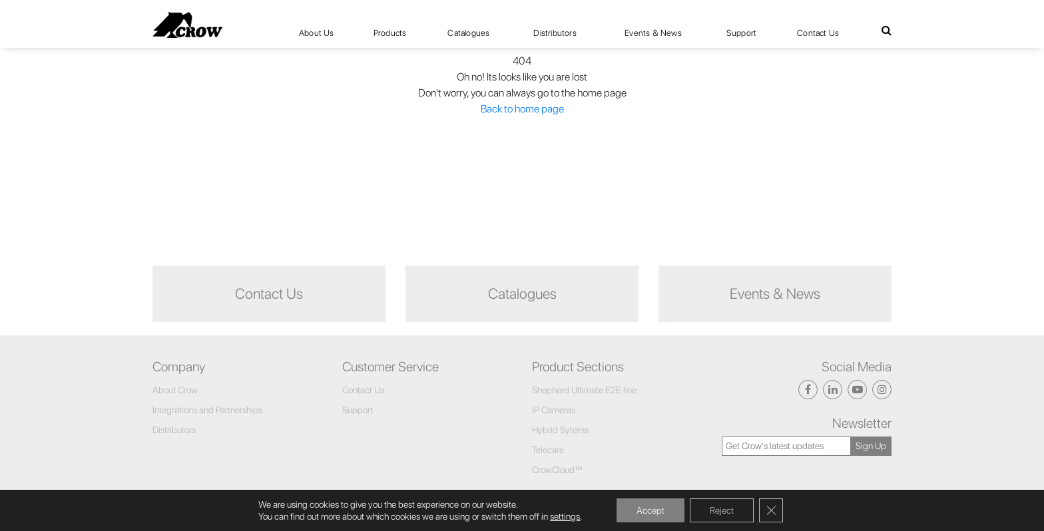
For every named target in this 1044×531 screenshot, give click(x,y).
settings (565, 516)
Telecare (548, 449)
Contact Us (818, 33)
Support (741, 33)
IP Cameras (553, 410)
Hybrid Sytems (560, 430)
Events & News (653, 33)
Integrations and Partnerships (207, 410)
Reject (722, 510)
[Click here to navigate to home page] (187, 25)
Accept (650, 510)
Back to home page (522, 108)
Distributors (554, 33)
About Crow (175, 390)
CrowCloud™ (557, 469)
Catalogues (468, 33)
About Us (316, 33)
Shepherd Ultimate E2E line (584, 390)
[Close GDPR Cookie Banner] (771, 510)
